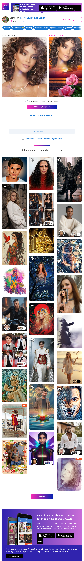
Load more (42, 496)
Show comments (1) (42, 131)
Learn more (64, 551)
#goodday (67, 28)
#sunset (7, 28)
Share (68, 19)
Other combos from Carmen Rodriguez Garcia (42, 138)
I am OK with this (14, 556)
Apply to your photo (42, 107)
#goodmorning (55, 28)
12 (21, 21)
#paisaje (29, 28)
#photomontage (41, 28)
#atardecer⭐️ (18, 28)
